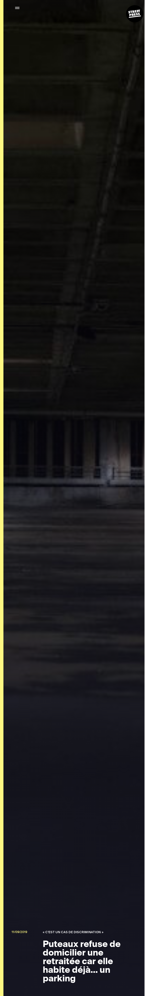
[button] (17, 8)
